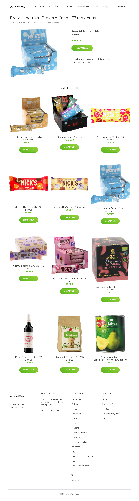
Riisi (73, 473)
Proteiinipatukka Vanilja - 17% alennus (110, 141)
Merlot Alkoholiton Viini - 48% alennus (28, 361)
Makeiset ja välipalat (46, 7)
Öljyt (73, 454)
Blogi (106, 7)
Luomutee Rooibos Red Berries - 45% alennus (110, 291)
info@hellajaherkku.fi (50, 413)
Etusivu (13, 25)
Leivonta (75, 430)
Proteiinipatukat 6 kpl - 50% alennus (69, 139)
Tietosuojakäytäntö (111, 416)
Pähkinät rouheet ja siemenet (84, 459)
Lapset (74, 421)
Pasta (74, 463)
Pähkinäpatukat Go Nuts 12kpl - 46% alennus (28, 269)
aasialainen (76, 402)
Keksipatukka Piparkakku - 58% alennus (28, 211)
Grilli (96, 7)
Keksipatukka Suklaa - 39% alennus (69, 209)
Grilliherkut (76, 406)
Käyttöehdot (107, 411)
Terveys (75, 478)
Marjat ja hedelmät (79, 444)
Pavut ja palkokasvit (80, 468)
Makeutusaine (77, 440)
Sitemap (105, 421)
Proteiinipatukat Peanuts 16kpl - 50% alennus (28, 141)
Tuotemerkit (120, 7)
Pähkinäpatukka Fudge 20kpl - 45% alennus (69, 282)
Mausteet (68, 7)
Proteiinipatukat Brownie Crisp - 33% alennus (110, 212)
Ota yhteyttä (107, 406)
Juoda (74, 411)
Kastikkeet (83, 7)
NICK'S (97, 33)
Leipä (73, 425)
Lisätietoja (82, 50)
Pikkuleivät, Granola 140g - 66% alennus (69, 361)
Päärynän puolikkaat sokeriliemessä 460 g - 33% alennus (110, 361)
